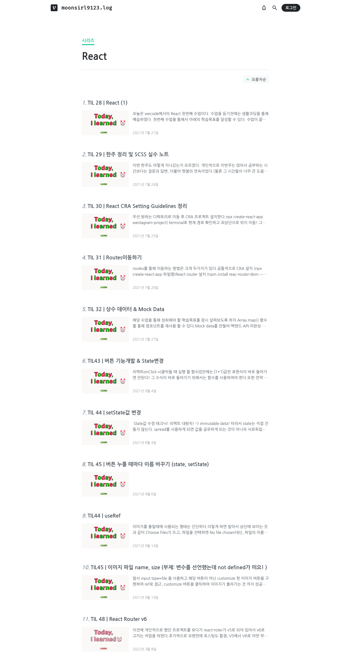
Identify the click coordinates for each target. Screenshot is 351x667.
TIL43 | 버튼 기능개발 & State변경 (126, 360)
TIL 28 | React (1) (107, 102)
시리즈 (88, 41)
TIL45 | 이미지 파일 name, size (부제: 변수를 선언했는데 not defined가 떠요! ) (179, 567)
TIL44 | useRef (104, 515)
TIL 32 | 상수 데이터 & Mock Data (126, 309)
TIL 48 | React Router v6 (119, 619)
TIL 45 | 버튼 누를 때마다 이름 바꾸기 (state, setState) (148, 464)
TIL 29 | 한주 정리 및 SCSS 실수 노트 (128, 154)
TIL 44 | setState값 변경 (114, 412)
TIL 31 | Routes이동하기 (115, 257)
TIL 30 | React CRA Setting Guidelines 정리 (137, 206)
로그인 (290, 8)
